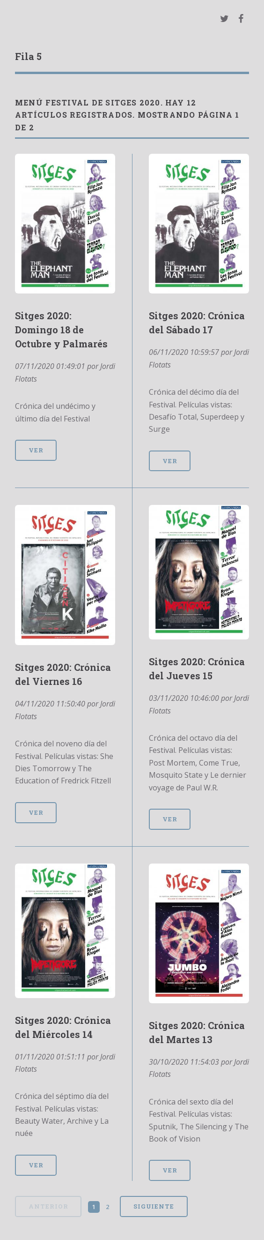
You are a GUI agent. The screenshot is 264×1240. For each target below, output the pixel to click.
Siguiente (154, 1206)
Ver (36, 450)
